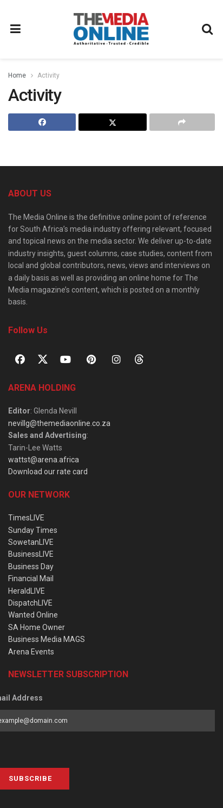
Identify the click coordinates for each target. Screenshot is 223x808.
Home (17, 75)
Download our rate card (48, 471)
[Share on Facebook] (42, 122)
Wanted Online (33, 614)
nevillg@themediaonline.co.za (59, 423)
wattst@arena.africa (43, 459)
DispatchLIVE (30, 603)
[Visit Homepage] (111, 29)
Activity (48, 75)
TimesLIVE (26, 517)
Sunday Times (32, 530)
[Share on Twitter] (112, 122)
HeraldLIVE (26, 591)
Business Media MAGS (46, 639)
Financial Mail (31, 578)
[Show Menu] (15, 29)
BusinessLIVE (31, 554)
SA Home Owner (36, 627)
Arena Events (31, 651)
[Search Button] (207, 29)
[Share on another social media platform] (182, 122)
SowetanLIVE (31, 542)
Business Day (31, 566)
